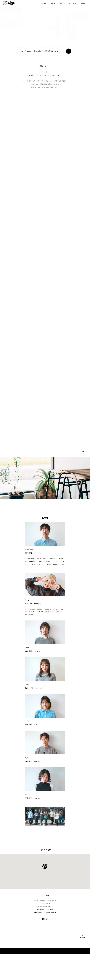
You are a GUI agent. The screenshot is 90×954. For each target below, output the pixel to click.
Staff (61, 3)
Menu (53, 3)
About (44, 3)
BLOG (83, 3)
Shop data (72, 3)
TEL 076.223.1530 (45, 903)
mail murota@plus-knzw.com (45, 906)
